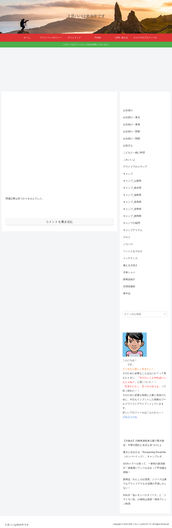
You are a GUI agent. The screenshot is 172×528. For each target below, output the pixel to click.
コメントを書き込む (59, 221)
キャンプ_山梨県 (132, 180)
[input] (145, 314)
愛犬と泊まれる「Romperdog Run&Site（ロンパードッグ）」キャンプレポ (144, 454)
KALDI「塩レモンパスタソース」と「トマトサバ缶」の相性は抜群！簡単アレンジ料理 (145, 499)
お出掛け (128, 110)
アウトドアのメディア (135, 166)
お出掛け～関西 (131, 138)
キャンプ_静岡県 (132, 216)
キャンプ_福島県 (132, 195)
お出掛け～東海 (131, 124)
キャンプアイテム (132, 230)
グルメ (126, 237)
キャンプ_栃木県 (132, 187)
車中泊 (126, 293)
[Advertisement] (86, 69)
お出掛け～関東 (131, 131)
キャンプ (128, 173)
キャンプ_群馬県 (132, 202)
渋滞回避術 (129, 286)
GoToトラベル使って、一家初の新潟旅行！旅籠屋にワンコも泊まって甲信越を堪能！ (145, 468)
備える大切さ (130, 265)
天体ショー (129, 272)
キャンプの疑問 (131, 223)
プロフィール (130, 416)
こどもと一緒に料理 (134, 152)
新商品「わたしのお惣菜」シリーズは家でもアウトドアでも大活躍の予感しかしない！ (145, 483)
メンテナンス (130, 258)
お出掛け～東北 (131, 117)
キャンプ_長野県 (132, 209)
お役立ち (128, 145)
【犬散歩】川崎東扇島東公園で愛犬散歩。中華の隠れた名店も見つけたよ (143, 442)
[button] (165, 314)
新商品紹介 (129, 279)
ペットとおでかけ (132, 251)
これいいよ (129, 159)
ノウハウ (128, 244)
